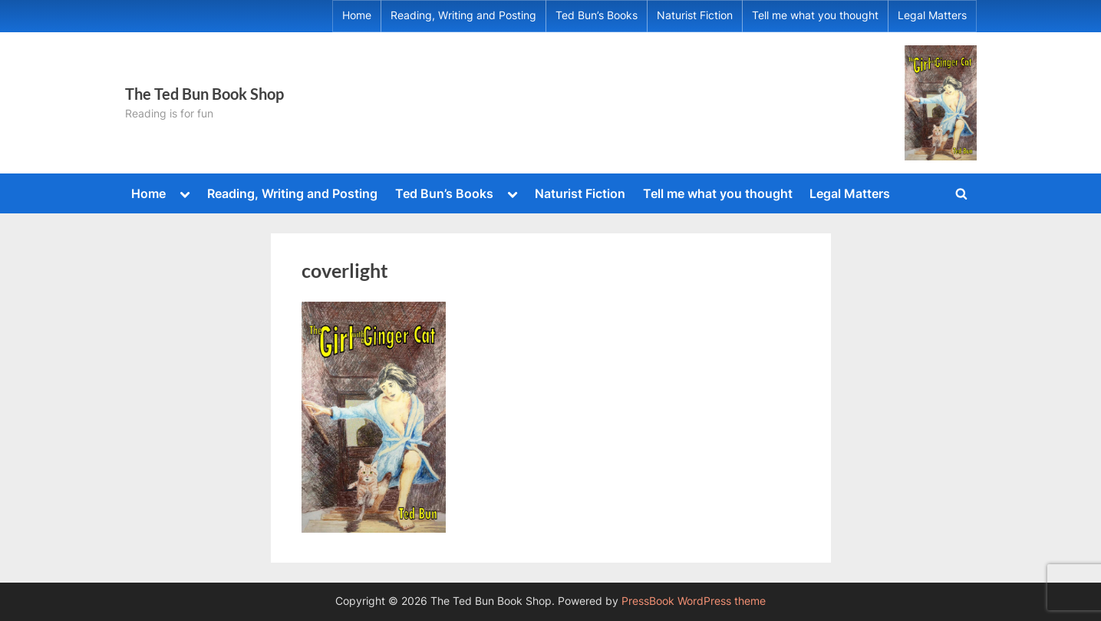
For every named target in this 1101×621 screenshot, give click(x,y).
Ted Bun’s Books (596, 15)
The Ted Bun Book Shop (204, 93)
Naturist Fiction (695, 15)
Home (356, 15)
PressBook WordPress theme (693, 601)
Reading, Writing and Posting (463, 15)
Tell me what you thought (815, 15)
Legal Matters (932, 15)
